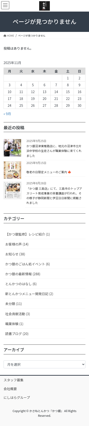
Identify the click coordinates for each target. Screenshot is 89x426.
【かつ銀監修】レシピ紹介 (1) (27, 234)
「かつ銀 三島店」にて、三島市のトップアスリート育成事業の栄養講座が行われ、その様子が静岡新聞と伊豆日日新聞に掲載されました (54, 195)
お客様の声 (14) (16, 244)
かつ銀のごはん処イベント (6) (27, 264)
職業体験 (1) (14, 323)
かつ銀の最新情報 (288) (22, 273)
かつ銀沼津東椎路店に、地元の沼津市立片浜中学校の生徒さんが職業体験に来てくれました (53, 151)
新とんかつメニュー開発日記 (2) (29, 293)
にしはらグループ (17, 397)
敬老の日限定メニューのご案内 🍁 (48, 172)
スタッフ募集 (13, 380)
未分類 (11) (13, 303)
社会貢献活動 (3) (17, 313)
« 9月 (7, 113)
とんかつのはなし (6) (21, 283)
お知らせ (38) (15, 254)
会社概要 (10, 388)
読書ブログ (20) (16, 333)
